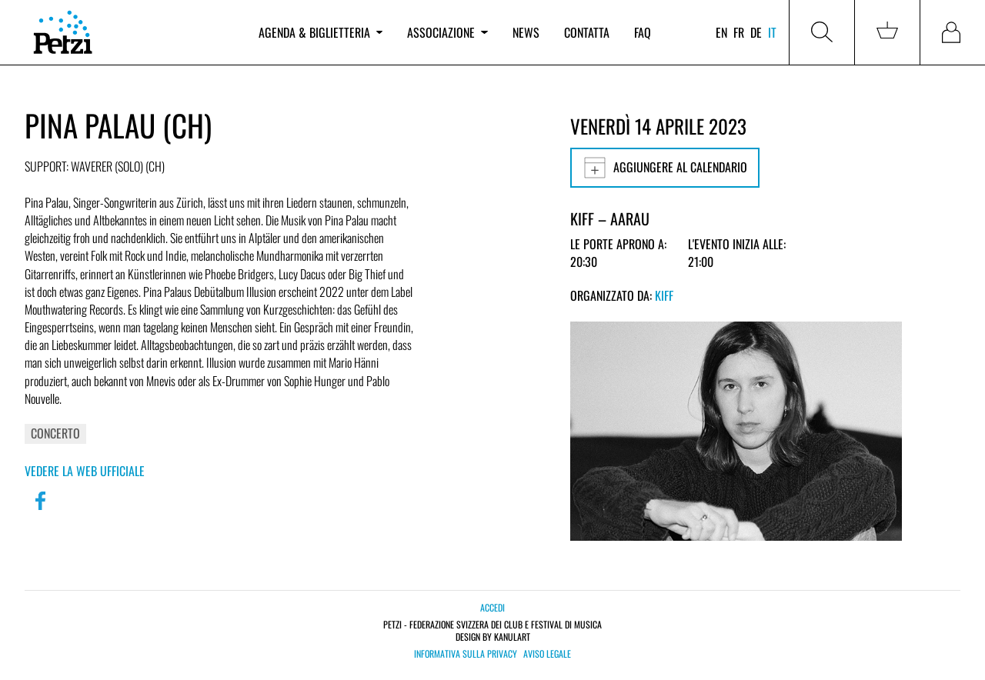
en (721, 32)
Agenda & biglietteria (320, 32)
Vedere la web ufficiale (85, 471)
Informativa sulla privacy (465, 654)
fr (738, 32)
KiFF (664, 295)
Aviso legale (547, 654)
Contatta (586, 32)
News (526, 32)
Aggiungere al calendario (665, 167)
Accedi (492, 607)
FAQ (642, 32)
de (756, 32)
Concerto (55, 433)
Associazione (447, 32)
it (772, 32)
